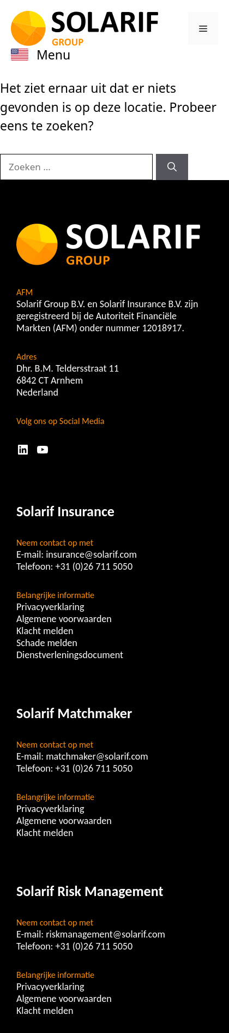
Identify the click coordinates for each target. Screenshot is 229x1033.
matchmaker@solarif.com (97, 756)
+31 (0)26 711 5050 (94, 566)
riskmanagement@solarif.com (105, 934)
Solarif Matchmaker (74, 713)
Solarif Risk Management (89, 891)
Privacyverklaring (50, 607)
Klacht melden (44, 631)
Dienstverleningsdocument (69, 655)
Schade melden (46, 643)
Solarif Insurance (65, 511)
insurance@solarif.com (91, 554)
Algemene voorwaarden (64, 619)
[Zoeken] (172, 167)
